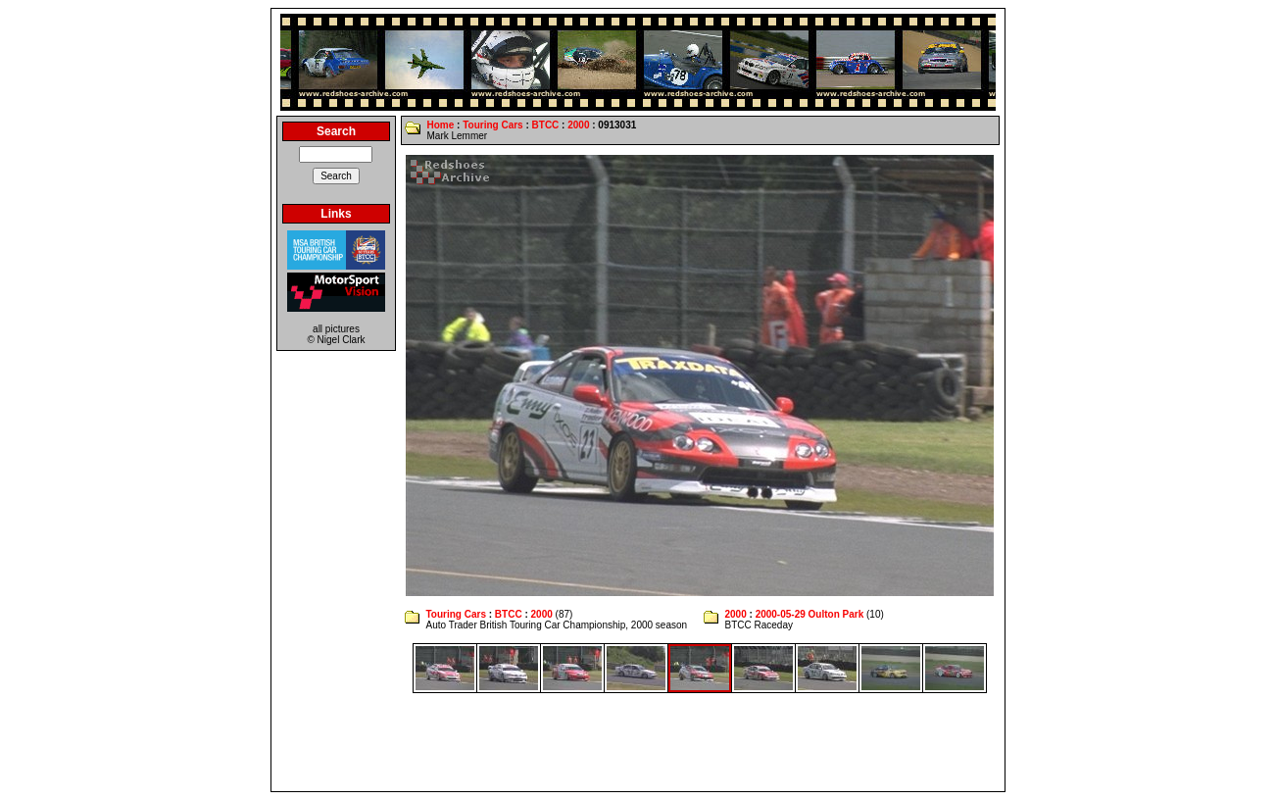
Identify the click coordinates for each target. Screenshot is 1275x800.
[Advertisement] (638, 742)
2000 (578, 125)
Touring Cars (492, 125)
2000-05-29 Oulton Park (810, 614)
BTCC (546, 125)
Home (440, 125)
